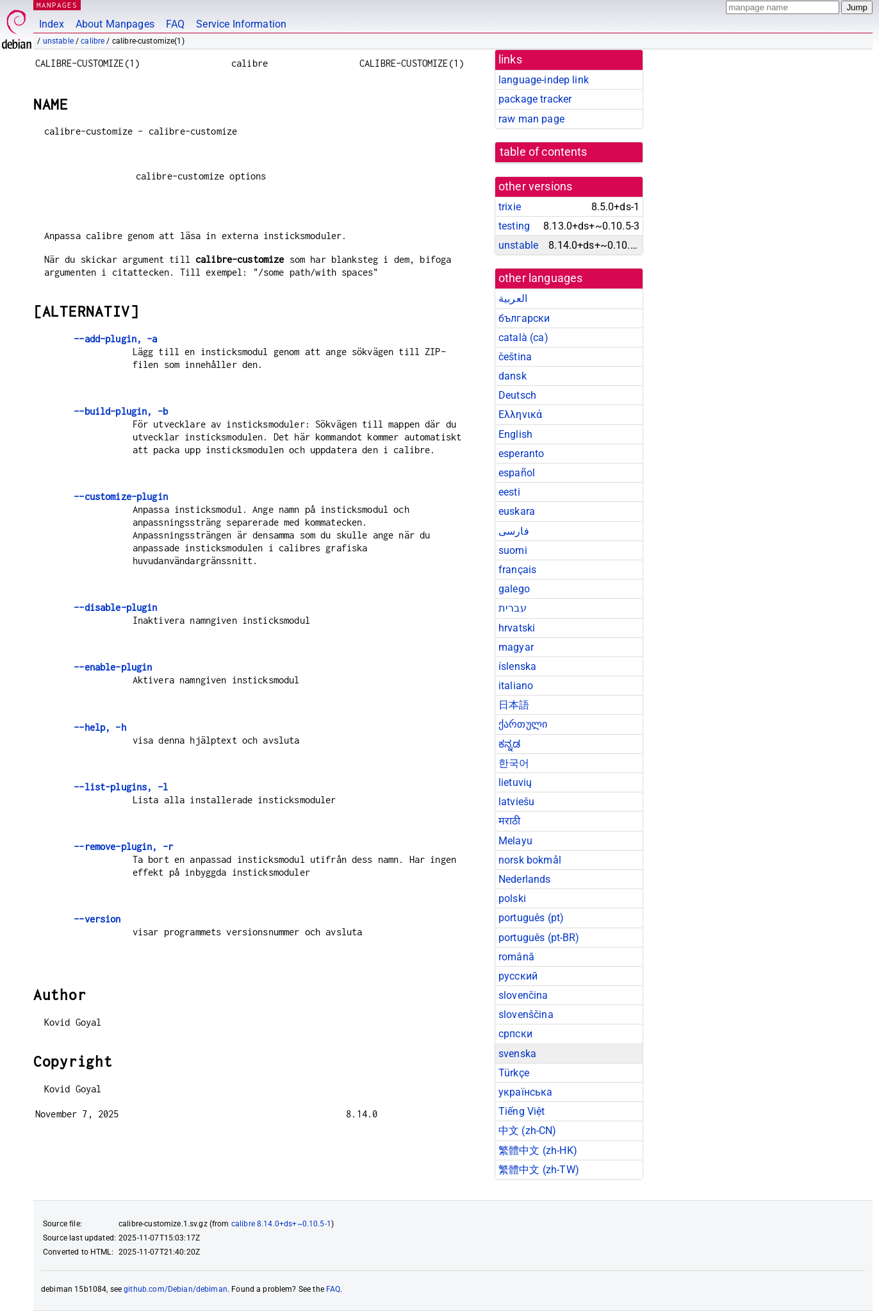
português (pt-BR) (539, 937)
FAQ (175, 24)
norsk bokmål (529, 860)
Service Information (241, 24)
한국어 (513, 763)
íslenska (517, 666)
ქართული (522, 724)
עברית (512, 608)
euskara (516, 511)
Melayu (515, 841)
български (524, 318)
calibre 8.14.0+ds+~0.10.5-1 (281, 1223)
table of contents (543, 152)
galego (514, 589)
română (516, 957)
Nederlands (524, 879)
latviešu (516, 802)
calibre (92, 41)
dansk (512, 376)
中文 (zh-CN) (527, 1130)
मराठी (509, 821)
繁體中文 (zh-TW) (538, 1170)
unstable (58, 41)
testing (514, 226)
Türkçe (513, 1073)
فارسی (513, 531)
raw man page (531, 119)
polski (512, 898)
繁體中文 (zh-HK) (537, 1150)
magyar (516, 647)
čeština (515, 357)
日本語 (513, 705)
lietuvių (515, 782)
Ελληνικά (520, 414)
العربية (512, 298)
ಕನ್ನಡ (509, 744)
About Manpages (115, 24)
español (516, 473)
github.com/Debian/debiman (175, 1289)
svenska (517, 1054)
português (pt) (531, 918)
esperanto (521, 453)
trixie (509, 207)
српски (515, 1034)
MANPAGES (57, 5)
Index (51, 24)
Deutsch (517, 395)
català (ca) (523, 337)
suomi (512, 550)
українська (525, 1092)
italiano (515, 686)
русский (518, 976)
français (517, 570)
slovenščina (526, 1014)
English (515, 434)
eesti (509, 492)
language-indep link (543, 80)
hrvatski (516, 628)
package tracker (534, 99)
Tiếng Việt (521, 1111)
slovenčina (523, 995)
